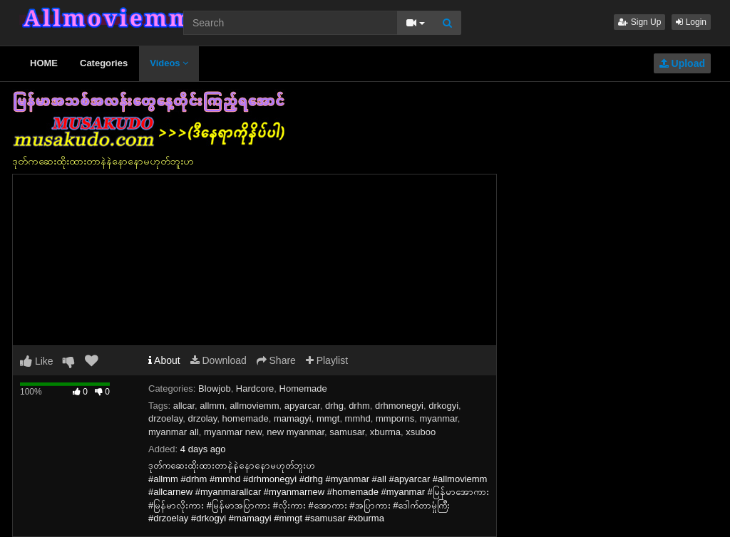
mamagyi (293, 418)
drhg (334, 405)
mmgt (328, 418)
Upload (682, 63)
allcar (184, 405)
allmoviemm (254, 405)
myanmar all (173, 432)
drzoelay (165, 418)
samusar (346, 432)
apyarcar (302, 405)
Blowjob (214, 388)
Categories (104, 63)
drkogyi (443, 405)
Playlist (327, 360)
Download (218, 360)
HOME (44, 63)
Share (276, 360)
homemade (245, 418)
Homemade (303, 388)
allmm (212, 405)
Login (691, 22)
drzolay (202, 418)
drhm (359, 405)
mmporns (395, 418)
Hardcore (255, 388)
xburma (385, 432)
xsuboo (421, 432)
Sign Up (639, 22)
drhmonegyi (399, 405)
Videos (169, 63)
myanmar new (233, 432)
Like (36, 361)
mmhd (358, 418)
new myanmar (295, 432)
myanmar (438, 418)
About (164, 360)
